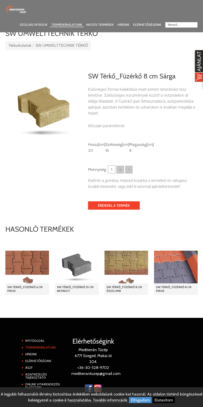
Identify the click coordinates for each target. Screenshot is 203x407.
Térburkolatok (19, 45)
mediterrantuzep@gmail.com (96, 373)
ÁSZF (29, 368)
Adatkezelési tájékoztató (36, 376)
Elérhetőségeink (147, 25)
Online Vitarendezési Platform (42, 385)
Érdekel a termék (114, 205)
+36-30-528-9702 (93, 367)
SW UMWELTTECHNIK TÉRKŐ (61, 45)
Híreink (123, 25)
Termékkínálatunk (66, 25)
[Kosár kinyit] (198, 66)
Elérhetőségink (38, 361)
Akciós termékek (100, 25)
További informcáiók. (110, 400)
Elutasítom (163, 400)
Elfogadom (140, 400)
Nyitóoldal (34, 341)
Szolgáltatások (33, 25)
